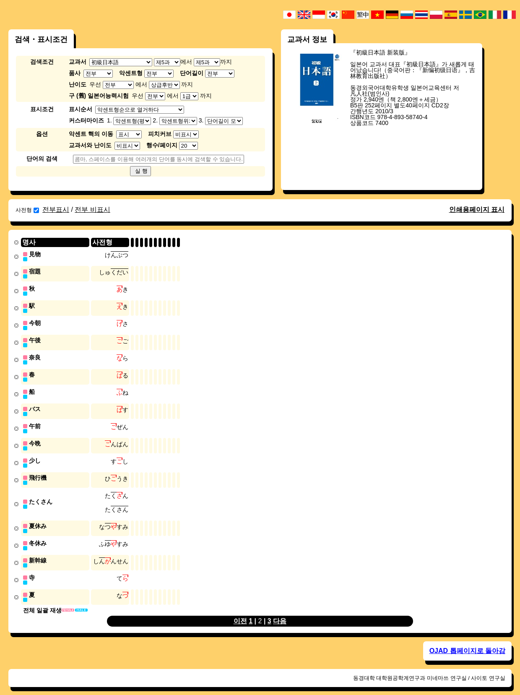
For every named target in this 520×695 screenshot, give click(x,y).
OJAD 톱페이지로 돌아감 (467, 642)
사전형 (27, 210)
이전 (240, 612)
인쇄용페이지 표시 (476, 209)
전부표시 (55, 209)
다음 (279, 612)
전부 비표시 (92, 209)
